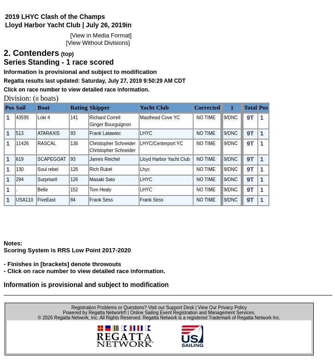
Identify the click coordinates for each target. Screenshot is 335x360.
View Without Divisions (97, 42)
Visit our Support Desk (171, 307)
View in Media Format (101, 35)
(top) (67, 54)
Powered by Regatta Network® (94, 312)
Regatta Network (71, 317)
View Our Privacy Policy (222, 307)
